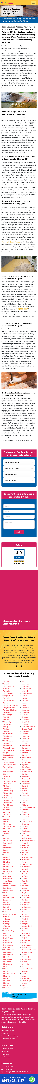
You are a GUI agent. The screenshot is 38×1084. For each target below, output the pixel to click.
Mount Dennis (8, 955)
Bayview (24, 955)
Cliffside (24, 874)
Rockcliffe (6, 857)
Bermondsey (26, 940)
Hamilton (25, 774)
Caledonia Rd (26, 902)
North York (7, 936)
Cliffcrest (25, 876)
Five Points (25, 800)
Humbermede (26, 750)
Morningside (7, 959)
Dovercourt (25, 845)
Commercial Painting (8, 1038)
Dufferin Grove (27, 838)
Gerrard (24, 791)
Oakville (6, 921)
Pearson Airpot (8, 898)
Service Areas (5, 1057)
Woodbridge (7, 715)
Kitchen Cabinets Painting (9, 1036)
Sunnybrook (7, 814)
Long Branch (26, 684)
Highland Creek (27, 762)
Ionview (24, 743)
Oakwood (6, 919)
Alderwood (25, 978)
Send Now (19, 532)
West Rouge (7, 736)
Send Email (8, 1069)
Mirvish (5, 966)
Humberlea (25, 753)
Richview (6, 864)
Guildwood (25, 776)
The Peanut (7, 788)
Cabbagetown (26, 907)
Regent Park (7, 871)
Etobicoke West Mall (29, 807)
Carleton (25, 900)
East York (25, 829)
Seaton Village (8, 841)
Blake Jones (26, 933)
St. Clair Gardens (9, 826)
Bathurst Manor (27, 959)
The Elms (6, 795)
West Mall (6, 738)
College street (26, 871)
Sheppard (6, 838)
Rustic (5, 845)
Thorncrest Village (9, 781)
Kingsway (25, 717)
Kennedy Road (27, 729)
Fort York (25, 793)
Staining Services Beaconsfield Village (14, 21)
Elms (23, 819)
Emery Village (26, 817)
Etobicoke (25, 810)
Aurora (24, 966)
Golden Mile (26, 784)
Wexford (6, 729)
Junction (25, 734)
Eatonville (25, 826)
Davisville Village (27, 857)
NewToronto (7, 943)
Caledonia (25, 905)
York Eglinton (8, 693)
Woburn (6, 719)
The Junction (8, 793)
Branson (24, 921)
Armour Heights (27, 969)
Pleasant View (8, 890)
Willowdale (7, 724)
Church (24, 888)
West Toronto (8, 734)
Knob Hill (25, 715)
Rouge (5, 850)
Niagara (6, 940)
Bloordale (25, 928)
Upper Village (8, 757)
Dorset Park (26, 848)
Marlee (5, 978)
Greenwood (26, 779)
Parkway (6, 902)
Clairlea (24, 883)
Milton (5, 971)
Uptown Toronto (8, 755)
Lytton (24, 681)
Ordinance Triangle (9, 914)
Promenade (7, 883)
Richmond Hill (8, 867)
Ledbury (24, 696)
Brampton (25, 924)
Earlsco (24, 833)
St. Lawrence (7, 824)
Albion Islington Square (27, 982)
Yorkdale (6, 684)
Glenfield (25, 786)
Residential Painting (7, 1030)
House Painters (6, 1033)
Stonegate (6, 819)
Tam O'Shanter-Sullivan (8, 806)
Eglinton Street (27, 822)
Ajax (23, 985)
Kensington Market (28, 727)
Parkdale (6, 907)
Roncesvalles (8, 855)
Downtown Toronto (28, 841)
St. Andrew (7, 829)
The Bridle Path (8, 800)
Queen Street (7, 881)
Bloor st (24, 931)
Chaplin (24, 893)
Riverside (6, 860)
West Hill (6, 743)
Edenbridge (26, 824)
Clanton (24, 879)
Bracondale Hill (27, 926)
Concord (25, 869)
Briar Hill (25, 919)
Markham (6, 983)
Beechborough (27, 945)
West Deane (7, 746)
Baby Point (25, 964)
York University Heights (8, 687)
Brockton (25, 914)
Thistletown (7, 786)
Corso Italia (26, 867)
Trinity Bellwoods (9, 762)
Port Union (7, 888)
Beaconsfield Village (29, 950)
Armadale (25, 971)
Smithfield (6, 831)
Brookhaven (26, 912)
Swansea (6, 810)
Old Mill (6, 917)
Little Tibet (25, 686)
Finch (23, 803)
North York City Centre (8, 932)
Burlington (25, 909)
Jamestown (26, 738)
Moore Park (7, 962)
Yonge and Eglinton (10, 710)
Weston (6, 731)
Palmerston (7, 912)
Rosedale (6, 852)
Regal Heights (8, 874)
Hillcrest (24, 760)
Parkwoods (7, 900)
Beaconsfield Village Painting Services (20, 19)
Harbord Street (27, 772)
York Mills (6, 691)
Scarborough (7, 843)
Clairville (25, 881)
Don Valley (25, 850)
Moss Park (7, 957)
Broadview (25, 917)
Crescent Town (27, 864)
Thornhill (6, 779)
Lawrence (25, 700)
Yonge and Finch (9, 708)
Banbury (24, 962)
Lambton (25, 705)
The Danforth (8, 798)
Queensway (7, 876)
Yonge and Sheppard (10, 705)
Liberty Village (27, 693)
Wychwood (7, 712)
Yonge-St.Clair (8, 696)
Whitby (5, 727)
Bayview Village (27, 952)
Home (3, 19)
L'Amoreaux (26, 710)
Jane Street (26, 736)
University (6, 760)
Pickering (6, 895)
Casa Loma (26, 898)
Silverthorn (7, 833)
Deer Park (25, 855)
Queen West (7, 879)
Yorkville (6, 681)
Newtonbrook (8, 945)
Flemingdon (26, 798)
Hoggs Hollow (27, 757)
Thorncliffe (7, 784)
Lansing (24, 703)
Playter (5, 893)
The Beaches (7, 803)
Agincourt (25, 988)
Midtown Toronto (9, 974)
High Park (25, 765)
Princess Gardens (9, 886)
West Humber (8, 741)
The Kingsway (8, 791)
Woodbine (6, 717)
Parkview (6, 905)
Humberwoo (26, 748)
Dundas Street (27, 836)
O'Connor (6, 926)
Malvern (6, 988)
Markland (6, 981)
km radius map (19, 595)
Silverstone (7, 836)
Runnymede (7, 848)
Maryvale (6, 976)
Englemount (26, 814)
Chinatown (25, 890)
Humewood (26, 746)
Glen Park (25, 788)
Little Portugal (27, 689)
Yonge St (6, 698)
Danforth (25, 862)
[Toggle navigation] (33, 3)
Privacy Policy (5, 1051)
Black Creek (26, 936)
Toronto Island (8, 767)
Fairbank (25, 805)
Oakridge (6, 924)
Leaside (24, 698)
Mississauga (7, 964)
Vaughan (6, 753)
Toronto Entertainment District (8, 771)
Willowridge (7, 722)
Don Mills (25, 852)
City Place (25, 886)
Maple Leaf (7, 985)
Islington (25, 741)
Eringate (24, 812)
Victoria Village (8, 750)
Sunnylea (6, 812)
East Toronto (26, 831)
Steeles (5, 822)
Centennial (25, 895)
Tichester (6, 776)
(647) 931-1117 (13, 1081)
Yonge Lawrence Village (9, 702)
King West (25, 722)
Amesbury (25, 976)
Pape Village (7, 909)
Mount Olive (7, 952)
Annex (24, 974)
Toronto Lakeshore (9, 765)
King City (25, 724)
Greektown (25, 781)
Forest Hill (25, 795)
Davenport (25, 860)
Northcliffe (7, 928)
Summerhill (7, 817)
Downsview (26, 843)
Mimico (6, 969)
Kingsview (25, 719)
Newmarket (7, 947)
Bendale (24, 943)
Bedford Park (26, 947)
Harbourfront (26, 769)
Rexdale (6, 869)
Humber (24, 755)
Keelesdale (25, 731)
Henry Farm (26, 767)
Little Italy (25, 691)
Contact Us (5, 1054)
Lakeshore (25, 708)
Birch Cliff (25, 938)
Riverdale (6, 862)
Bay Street (25, 957)
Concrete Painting (7, 1048)
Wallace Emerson (9, 748)
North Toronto (8, 938)
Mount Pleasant (8, 950)
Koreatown (25, 712)
